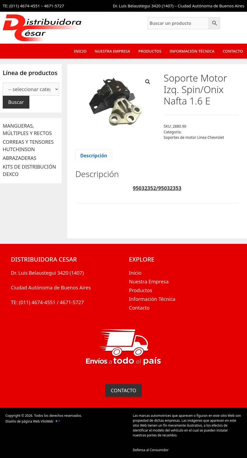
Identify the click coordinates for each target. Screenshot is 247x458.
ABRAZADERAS (19, 158)
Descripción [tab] (93, 155)
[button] (148, 82)
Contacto (233, 51)
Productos (150, 51)
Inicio (80, 51)
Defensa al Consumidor (151, 450)
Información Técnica (191, 51)
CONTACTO (123, 390)
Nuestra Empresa (112, 51)
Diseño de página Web (22, 421)
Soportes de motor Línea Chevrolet (194, 137)
